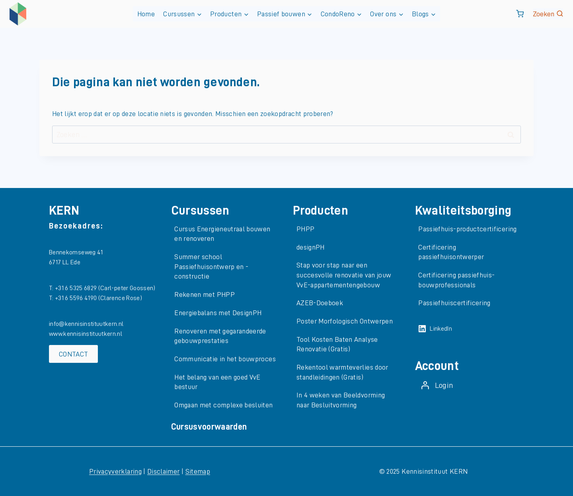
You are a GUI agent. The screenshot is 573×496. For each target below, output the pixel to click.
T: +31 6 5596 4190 (73, 298)
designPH (310, 247)
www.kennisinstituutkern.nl (85, 334)
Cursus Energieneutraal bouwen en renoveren (222, 233)
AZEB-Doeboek (319, 302)
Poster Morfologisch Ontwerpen (344, 321)
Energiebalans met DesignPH (217, 312)
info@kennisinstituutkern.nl (86, 324)
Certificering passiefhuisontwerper (451, 252)
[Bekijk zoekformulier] (548, 14)
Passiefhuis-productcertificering (467, 228)
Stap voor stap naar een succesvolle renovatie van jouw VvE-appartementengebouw (344, 275)
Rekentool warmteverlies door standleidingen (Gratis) (342, 372)
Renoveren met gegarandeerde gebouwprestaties (220, 336)
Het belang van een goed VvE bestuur (217, 382)
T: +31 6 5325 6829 (73, 288)
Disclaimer (163, 471)
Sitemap (197, 471)
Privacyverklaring (115, 471)
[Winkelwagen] (520, 13)
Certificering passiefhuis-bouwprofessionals (456, 280)
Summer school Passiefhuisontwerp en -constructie (211, 266)
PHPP (305, 228)
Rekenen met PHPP (204, 294)
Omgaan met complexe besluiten (223, 405)
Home (146, 13)
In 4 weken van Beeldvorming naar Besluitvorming (340, 400)
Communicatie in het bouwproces (225, 358)
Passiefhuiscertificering (454, 302)
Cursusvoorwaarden (209, 426)
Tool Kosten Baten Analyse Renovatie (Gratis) (337, 344)
